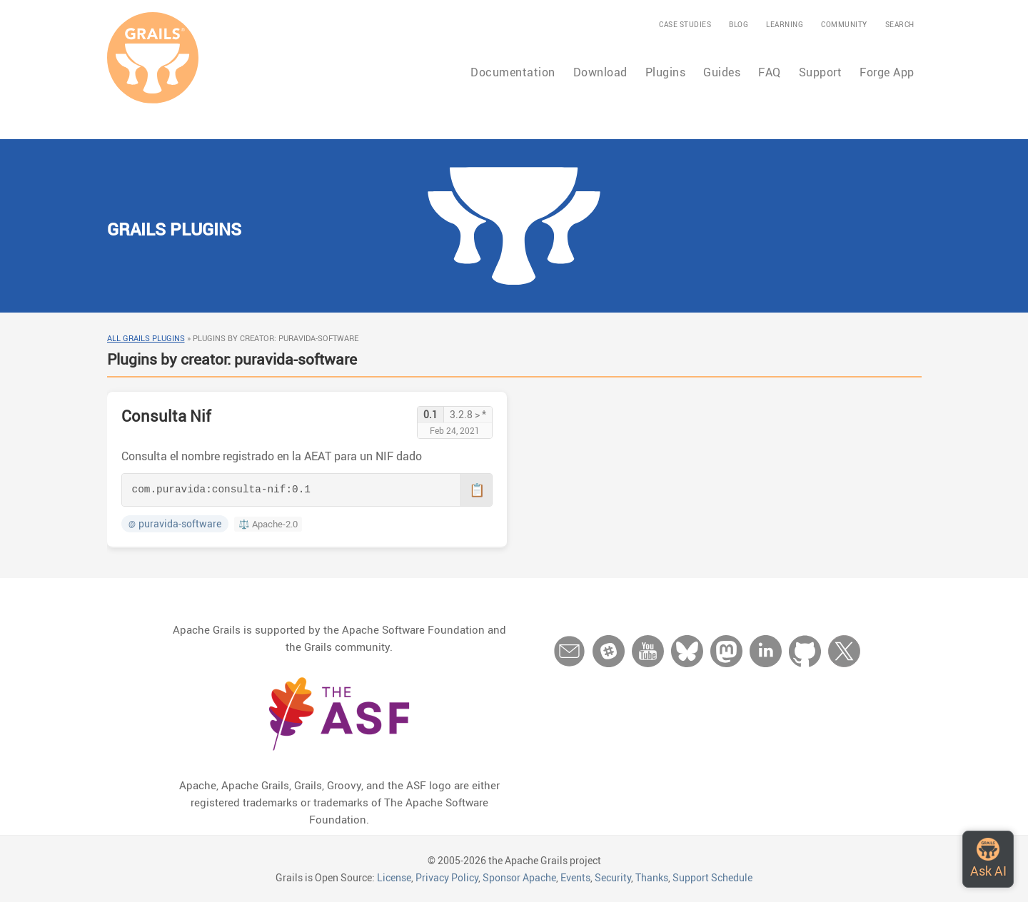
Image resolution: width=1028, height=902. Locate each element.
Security (613, 877)
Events (575, 877)
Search (899, 24)
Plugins (665, 72)
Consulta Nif (166, 415)
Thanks (651, 877)
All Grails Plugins (146, 338)
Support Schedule (712, 877)
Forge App (887, 72)
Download (600, 72)
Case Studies (685, 24)
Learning (784, 24)
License (394, 877)
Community (844, 24)
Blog (738, 24)
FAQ (769, 72)
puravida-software (174, 523)
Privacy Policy (446, 877)
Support (820, 72)
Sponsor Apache (519, 877)
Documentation (512, 72)
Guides (721, 72)
